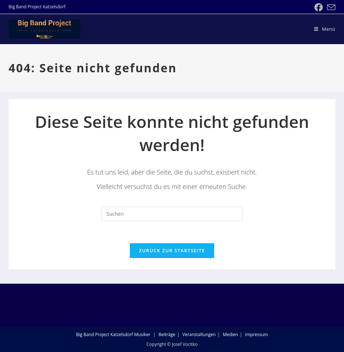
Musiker (142, 334)
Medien (230, 334)
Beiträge (167, 334)
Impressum (256, 334)
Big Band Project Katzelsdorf (104, 334)
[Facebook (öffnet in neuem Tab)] (318, 7)
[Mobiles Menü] (324, 29)
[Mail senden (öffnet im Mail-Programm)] (330, 7)
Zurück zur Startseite (172, 250)
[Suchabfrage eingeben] (172, 214)
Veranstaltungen (199, 334)
